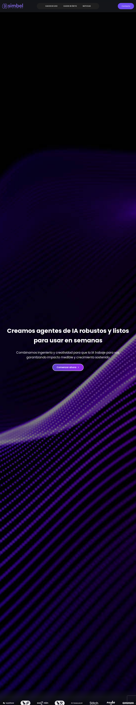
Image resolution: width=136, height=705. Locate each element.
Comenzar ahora (68, 367)
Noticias (87, 6)
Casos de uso (51, 6)
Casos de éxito (70, 6)
